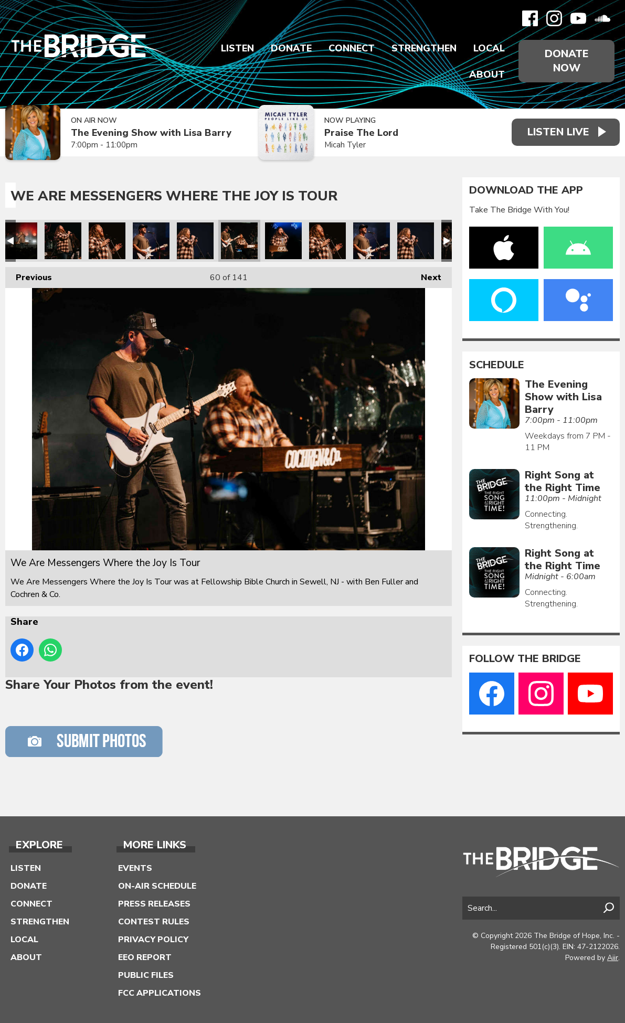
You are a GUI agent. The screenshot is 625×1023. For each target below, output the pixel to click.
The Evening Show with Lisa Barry (151, 132)
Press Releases (154, 904)
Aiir (612, 958)
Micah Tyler (344, 145)
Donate (291, 48)
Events (135, 868)
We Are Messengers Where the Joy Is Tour (19, 240)
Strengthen (424, 48)
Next (425, 275)
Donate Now (567, 61)
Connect (352, 48)
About (487, 74)
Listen (237, 48)
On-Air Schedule (157, 886)
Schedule (496, 365)
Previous (28, 275)
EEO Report (145, 957)
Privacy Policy (153, 939)
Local (489, 48)
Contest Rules (153, 922)
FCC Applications (159, 993)
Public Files (146, 975)
